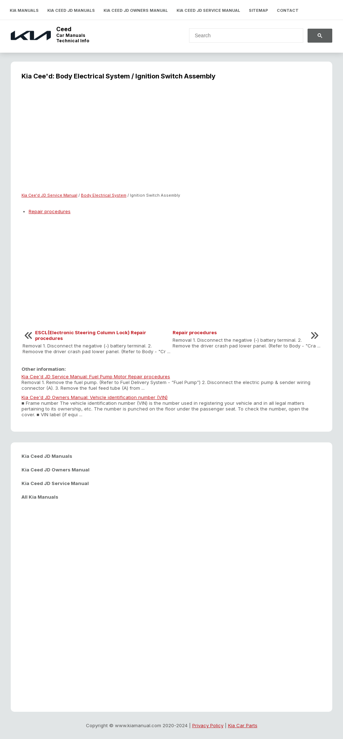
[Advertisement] (171, 141)
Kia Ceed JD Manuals (71, 10)
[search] (242, 35)
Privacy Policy (207, 725)
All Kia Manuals (39, 497)
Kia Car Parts (242, 725)
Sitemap (258, 10)
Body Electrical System (103, 195)
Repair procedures (50, 211)
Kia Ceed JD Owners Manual (135, 10)
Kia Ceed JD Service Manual (208, 10)
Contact (288, 10)
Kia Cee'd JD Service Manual (49, 195)
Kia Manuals (24, 10)
